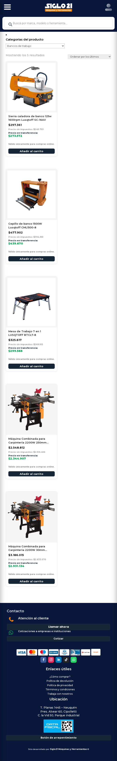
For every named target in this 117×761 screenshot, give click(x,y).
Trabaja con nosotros (60, 693)
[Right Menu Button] (108, 7)
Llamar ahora (58, 627)
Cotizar (58, 638)
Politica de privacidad (60, 685)
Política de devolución (60, 680)
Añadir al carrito (31, 151)
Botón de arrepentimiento (59, 737)
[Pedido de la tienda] (89, 56)
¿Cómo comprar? (60, 676)
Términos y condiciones (60, 689)
